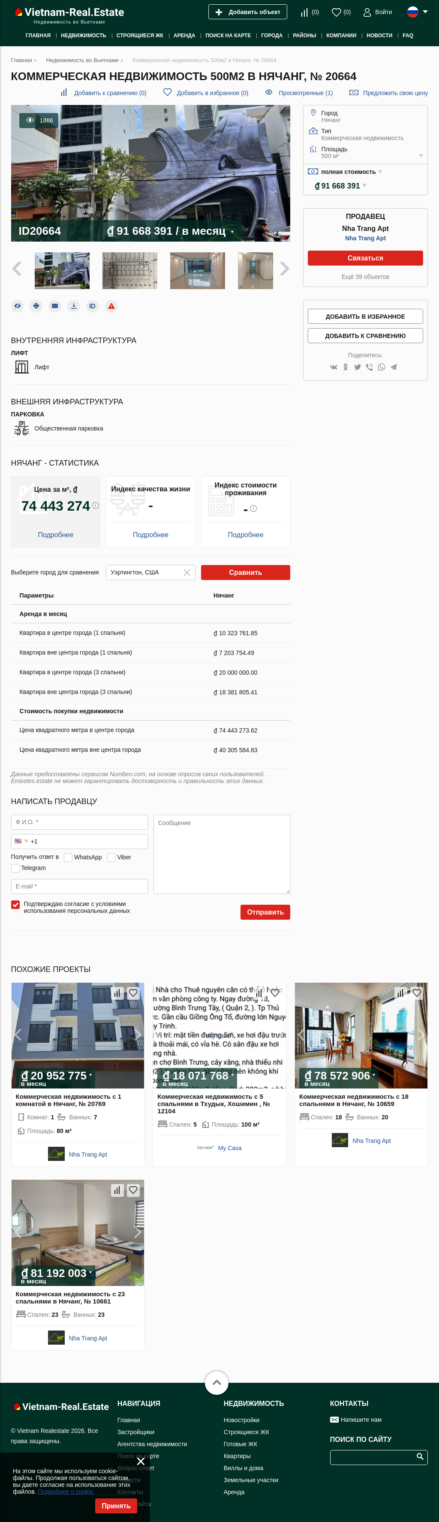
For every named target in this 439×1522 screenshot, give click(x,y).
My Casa (230, 1143)
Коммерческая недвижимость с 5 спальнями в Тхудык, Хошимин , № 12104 (213, 1099)
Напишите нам (361, 1414)
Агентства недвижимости (152, 1439)
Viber (124, 852)
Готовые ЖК (240, 1439)
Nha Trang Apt (365, 238)
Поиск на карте (138, 1451)
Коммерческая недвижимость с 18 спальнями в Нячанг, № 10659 (354, 1095)
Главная (128, 1415)
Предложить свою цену (395, 93)
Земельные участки (251, 1475)
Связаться (365, 258)
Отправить (265, 908)
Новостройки (242, 1415)
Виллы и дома (244, 1463)
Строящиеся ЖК (246, 1427)
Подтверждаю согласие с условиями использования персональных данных (77, 903)
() (315, 12)
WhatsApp (88, 852)
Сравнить (245, 568)
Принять (116, 1506)
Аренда (234, 1487)
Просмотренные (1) (306, 93)
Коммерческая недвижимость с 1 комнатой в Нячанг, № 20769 (68, 1095)
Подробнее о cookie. (66, 1491)
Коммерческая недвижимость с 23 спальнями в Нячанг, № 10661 (70, 1293)
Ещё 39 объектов (366, 276)
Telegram (33, 863)
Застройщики (135, 1427)
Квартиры (237, 1451)
